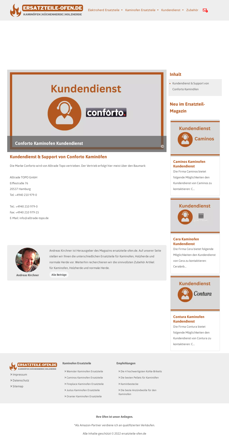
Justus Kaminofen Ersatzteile (82, 390)
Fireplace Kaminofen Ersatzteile (84, 383)
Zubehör (192, 10)
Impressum (18, 374)
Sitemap (16, 386)
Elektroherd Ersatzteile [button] (104, 10)
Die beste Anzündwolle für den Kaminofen (137, 392)
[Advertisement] (114, 45)
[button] (205, 10)
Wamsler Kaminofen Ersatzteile (84, 371)
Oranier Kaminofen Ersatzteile (83, 396)
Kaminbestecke (128, 383)
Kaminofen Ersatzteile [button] (140, 10)
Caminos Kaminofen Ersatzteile (84, 377)
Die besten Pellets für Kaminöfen (139, 377)
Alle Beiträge (59, 274)
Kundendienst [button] (171, 10)
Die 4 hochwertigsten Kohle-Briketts (140, 371)
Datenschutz (19, 380)
